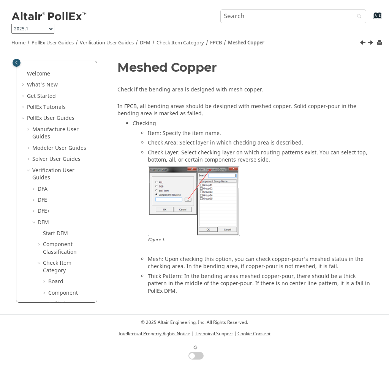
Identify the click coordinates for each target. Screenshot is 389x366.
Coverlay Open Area (72, 77)
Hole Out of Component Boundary (68, 128)
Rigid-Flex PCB (72, 203)
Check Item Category (180, 42)
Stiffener (65, 288)
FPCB (216, 42)
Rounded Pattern (65, 218)
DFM (145, 42)
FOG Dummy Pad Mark (69, 106)
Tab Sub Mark (71, 300)
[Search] (357, 16)
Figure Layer (69, 92)
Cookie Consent (253, 333)
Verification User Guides (107, 42)
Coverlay (64, 62)
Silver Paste (68, 277)
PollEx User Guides (53, 42)
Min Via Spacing (64, 188)
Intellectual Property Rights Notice (154, 333)
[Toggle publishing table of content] (17, 63)
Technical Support (214, 333)
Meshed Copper (246, 42)
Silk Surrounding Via (70, 258)
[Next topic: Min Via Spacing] (371, 43)
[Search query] (293, 16)
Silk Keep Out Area (71, 236)
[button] (50, 62)
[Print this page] (380, 43)
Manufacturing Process (73, 151)
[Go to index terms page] (369, 20)
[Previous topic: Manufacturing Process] (364, 43)
